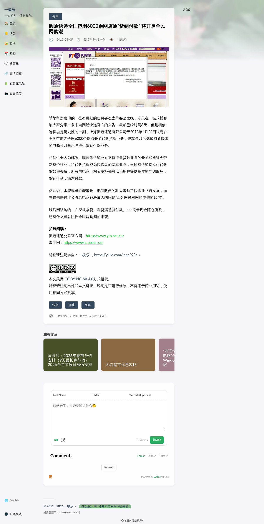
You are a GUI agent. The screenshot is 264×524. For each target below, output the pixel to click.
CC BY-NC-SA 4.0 (78, 279)
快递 (55, 305)
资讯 (88, 305)
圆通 (72, 305)
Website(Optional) (140, 395)
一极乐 (9, 9)
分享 (55, 16)
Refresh (108, 468)
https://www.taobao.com (84, 242)
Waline (157, 477)
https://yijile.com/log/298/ (115, 255)
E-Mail (96, 395)
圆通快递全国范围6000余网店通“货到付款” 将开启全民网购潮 (107, 28)
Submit (157, 440)
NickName (59, 395)
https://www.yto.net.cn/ (105, 235)
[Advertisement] (221, 44)
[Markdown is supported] (56, 440)
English (14, 501)
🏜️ (10, 43)
